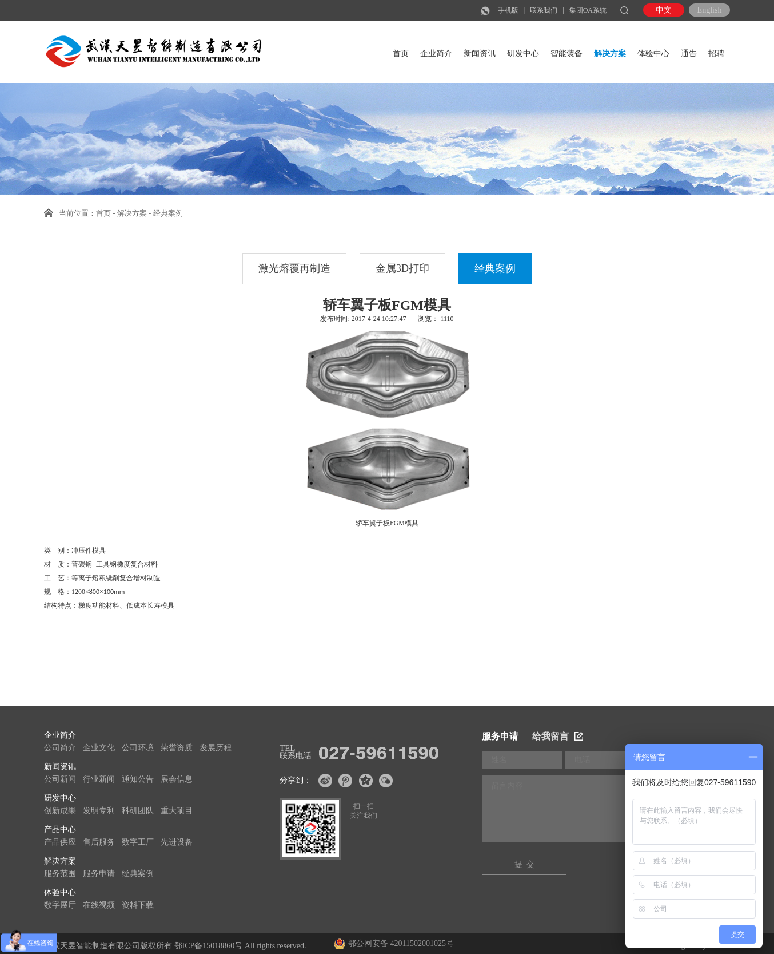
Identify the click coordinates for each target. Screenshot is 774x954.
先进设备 (177, 842)
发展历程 (216, 747)
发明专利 (99, 810)
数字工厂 (138, 842)
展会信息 (177, 779)
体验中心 (653, 53)
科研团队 (138, 810)
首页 (401, 53)
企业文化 (99, 747)
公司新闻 (60, 779)
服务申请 (99, 873)
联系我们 (543, 10)
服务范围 (60, 873)
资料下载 (138, 905)
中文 (664, 10)
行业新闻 (99, 779)
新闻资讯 (480, 53)
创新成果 (60, 810)
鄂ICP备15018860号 (208, 945)
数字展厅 (60, 905)
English (709, 10)
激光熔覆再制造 (294, 268)
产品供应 (60, 842)
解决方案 (610, 53)
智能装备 (566, 53)
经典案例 (495, 268)
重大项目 (177, 810)
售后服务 (99, 842)
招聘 (716, 53)
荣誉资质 (177, 747)
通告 (689, 53)
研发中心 (523, 53)
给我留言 (557, 736)
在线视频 (99, 905)
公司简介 (60, 747)
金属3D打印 (402, 268)
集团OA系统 (588, 10)
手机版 (508, 10)
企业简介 (436, 53)
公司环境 (138, 747)
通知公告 (138, 779)
